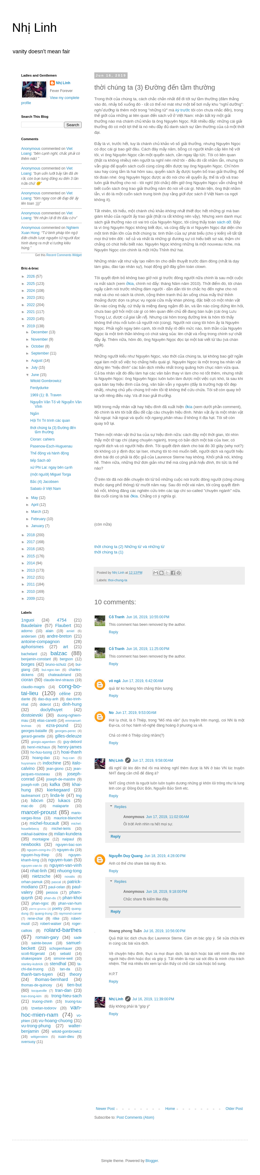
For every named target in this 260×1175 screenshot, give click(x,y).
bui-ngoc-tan (51, 670)
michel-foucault (44, 823)
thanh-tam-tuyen (37, 974)
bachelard (29, 654)
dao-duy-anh (48, 699)
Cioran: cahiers (42, 439)
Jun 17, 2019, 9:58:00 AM (152, 760)
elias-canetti (47, 720)
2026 (31, 276)
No (111, 713)
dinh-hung (72, 704)
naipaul (68, 839)
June (35, 375)
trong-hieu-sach (66, 995)
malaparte (61, 806)
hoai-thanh (71, 752)
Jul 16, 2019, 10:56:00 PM (164, 931)
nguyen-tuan (60, 859)
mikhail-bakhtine (34, 834)
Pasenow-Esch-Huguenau (51, 446)
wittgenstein (39, 1036)
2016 (31, 549)
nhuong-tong (69, 870)
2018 (31, 535)
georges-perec (65, 731)
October (38, 346)
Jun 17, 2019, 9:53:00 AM (135, 713)
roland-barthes (63, 930)
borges (27, 664)
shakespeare (31, 958)
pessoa (52, 892)
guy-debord (72, 742)
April (35, 505)
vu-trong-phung (36, 1025)
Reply (113, 632)
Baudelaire (31, 625)
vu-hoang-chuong (56, 1020)
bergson (66, 659)
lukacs (64, 800)
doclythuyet (52, 709)
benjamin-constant (36, 659)
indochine (52, 763)
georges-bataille (34, 731)
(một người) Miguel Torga (50, 474)
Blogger (151, 1161)
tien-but (74, 984)
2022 (31, 305)
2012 (31, 577)
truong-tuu (73, 1001)
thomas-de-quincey (36, 985)
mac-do (27, 806)
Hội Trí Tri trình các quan (50, 420)
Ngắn (34, 413)
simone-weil (63, 958)
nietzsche (41, 876)
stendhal (58, 963)
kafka (55, 784)
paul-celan (56, 887)
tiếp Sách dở (40, 460)
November (40, 339)
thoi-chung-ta (117, 580)
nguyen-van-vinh (66, 865)
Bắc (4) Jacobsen (44, 482)
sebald (65, 954)
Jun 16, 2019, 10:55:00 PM (147, 617)
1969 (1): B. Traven (45, 395)
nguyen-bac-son (69, 845)
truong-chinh (42, 1001)
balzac (58, 653)
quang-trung (43, 913)
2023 (31, 297)
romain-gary (47, 937)
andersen (28, 636)
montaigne (40, 839)
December (40, 332)
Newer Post (105, 1109)
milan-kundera (68, 833)
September (40, 353)
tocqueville (39, 990)
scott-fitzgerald (33, 954)
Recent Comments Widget (64, 255)
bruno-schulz (55, 664)
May (35, 498)
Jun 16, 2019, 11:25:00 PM (147, 649)
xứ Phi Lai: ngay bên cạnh (51, 467)
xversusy (28, 1042)
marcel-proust (39, 812)
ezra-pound (57, 725)
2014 (31, 563)
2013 (31, 570)
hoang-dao (41, 758)
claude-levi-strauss (59, 680)
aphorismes (32, 646)
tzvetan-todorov (44, 1008)
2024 (31, 291)
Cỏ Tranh (117, 617)
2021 (31, 312)
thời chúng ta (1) (108, 552)
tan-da (65, 969)
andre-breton (59, 636)
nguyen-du (65, 850)
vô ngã (115, 681)
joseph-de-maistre (60, 779)
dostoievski (32, 715)
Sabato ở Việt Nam (45, 489)
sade (78, 938)
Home (170, 1109)
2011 (31, 584)
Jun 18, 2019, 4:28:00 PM (165, 856)
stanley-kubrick (32, 964)
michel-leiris (60, 829)
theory (76, 974)
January (38, 526)
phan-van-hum (70, 903)
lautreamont (30, 796)
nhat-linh (38, 870)
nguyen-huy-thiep (35, 855)
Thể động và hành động (49, 453)
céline (65, 693)
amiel (70, 631)
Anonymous (30, 149)
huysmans (28, 763)
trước (182, 110)
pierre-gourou (38, 908)
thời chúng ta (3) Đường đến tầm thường (53, 430)
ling (79, 796)
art (65, 646)
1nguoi (27, 620)
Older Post (234, 1109)
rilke (56, 918)
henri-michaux (38, 747)
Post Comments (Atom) (135, 1117)
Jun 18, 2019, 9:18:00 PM (166, 892)
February (39, 519)
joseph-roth (30, 785)
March (36, 512)
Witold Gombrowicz (45, 381)
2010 (31, 591)
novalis (70, 876)
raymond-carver (70, 913)
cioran (27, 679)
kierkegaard (58, 789)
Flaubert (63, 625)
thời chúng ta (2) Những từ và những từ (129, 546)
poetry (57, 908)
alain (49, 631)
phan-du (50, 898)
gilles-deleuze (68, 736)
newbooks (31, 844)
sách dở (224, 222)
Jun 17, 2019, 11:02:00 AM (167, 817)
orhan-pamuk (32, 882)
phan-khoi (72, 897)
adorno (26, 631)
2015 (31, 556)
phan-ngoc (40, 903)
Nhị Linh (34, 27)
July (35, 367)
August (37, 360)
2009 (31, 598)
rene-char (35, 918)
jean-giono (55, 769)
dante (25, 699)
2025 (31, 284)
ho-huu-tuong (41, 752)
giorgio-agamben (43, 742)
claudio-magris (33, 687)
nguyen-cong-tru (39, 850)
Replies (120, 807)
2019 (31, 326)
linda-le (57, 795)
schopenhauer (60, 948)
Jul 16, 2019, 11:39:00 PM (153, 999)
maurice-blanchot (68, 818)
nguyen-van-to (31, 865)
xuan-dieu (66, 1037)
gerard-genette (33, 736)
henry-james (70, 746)
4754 (62, 620)
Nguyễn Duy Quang (126, 856)
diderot (45, 704)
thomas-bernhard (51, 979)
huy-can (68, 758)
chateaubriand (59, 675)
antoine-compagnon (40, 641)
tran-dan (63, 990)
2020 (31, 319)
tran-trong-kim (31, 996)
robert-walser (50, 924)
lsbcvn (37, 800)
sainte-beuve (41, 943)
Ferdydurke (39, 388)
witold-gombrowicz (67, 1031)
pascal (56, 882)
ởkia (130, 283)
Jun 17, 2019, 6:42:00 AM (142, 681)
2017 (31, 542)
